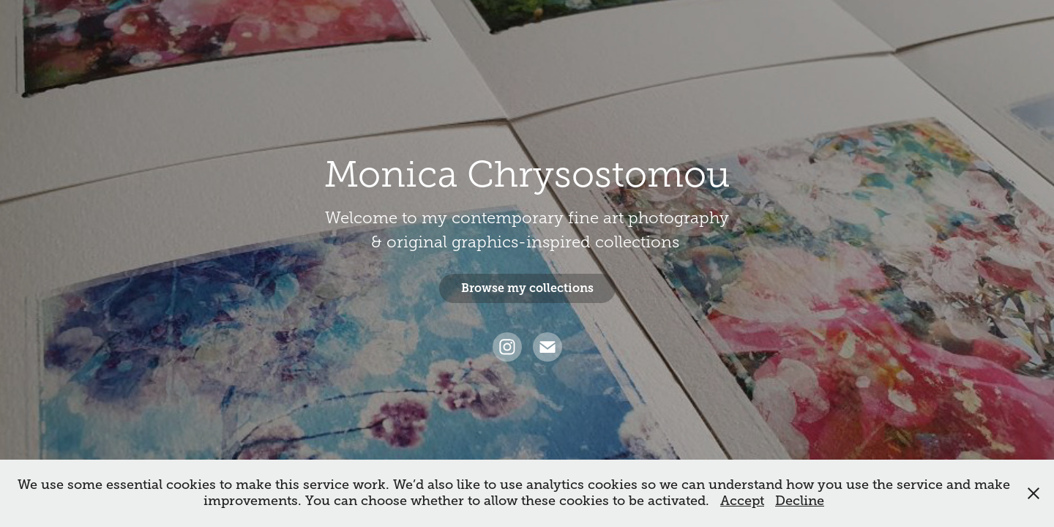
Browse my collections (527, 288)
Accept (742, 500)
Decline (799, 500)
